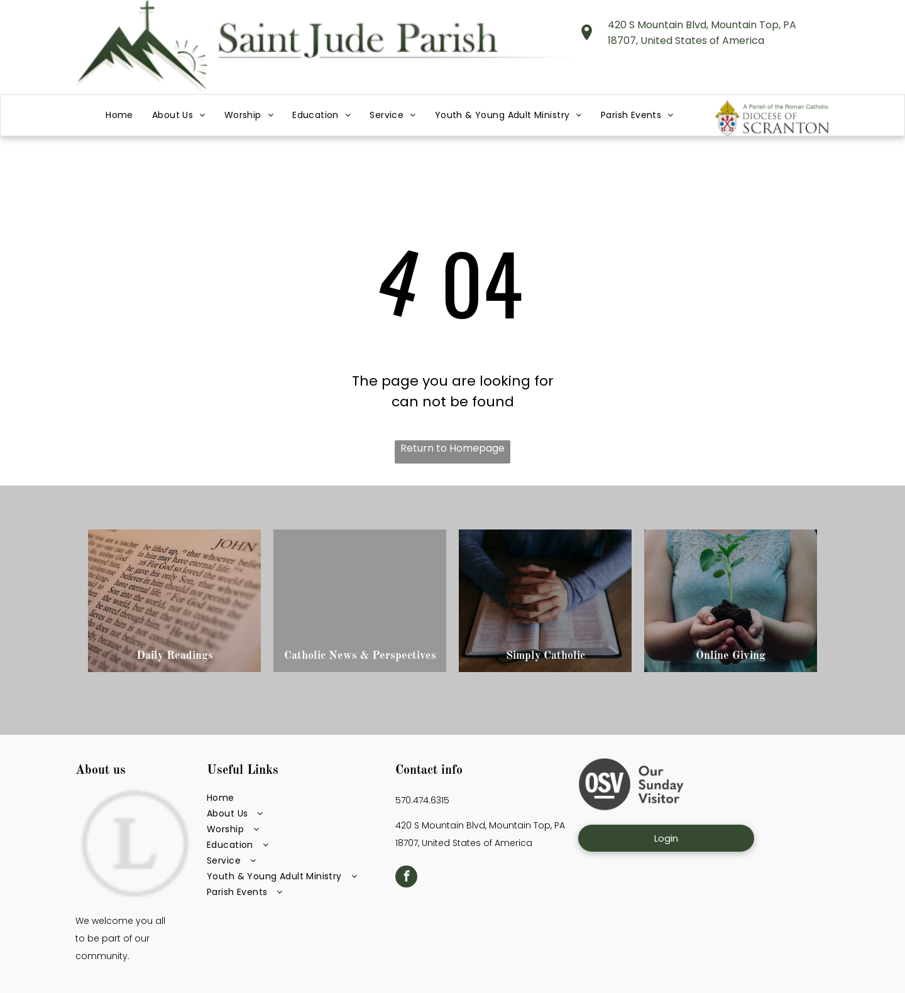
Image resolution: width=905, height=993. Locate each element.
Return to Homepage (452, 448)
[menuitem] (119, 115)
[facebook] (406, 878)
